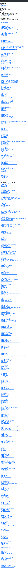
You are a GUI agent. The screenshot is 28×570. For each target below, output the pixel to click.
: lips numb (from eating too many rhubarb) (8, 241)
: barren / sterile (4, 130)
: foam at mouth (5, 408)
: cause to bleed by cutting (6, 97)
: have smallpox (5, 88)
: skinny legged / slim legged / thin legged (9, 197)
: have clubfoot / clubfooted (6, 284)
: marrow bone (4, 278)
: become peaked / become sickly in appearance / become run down (12, 46)
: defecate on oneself (5, 332)
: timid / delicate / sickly (6, 117)
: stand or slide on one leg (7, 359)
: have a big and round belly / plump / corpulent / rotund (11, 307)
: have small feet (5, 189)
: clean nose (5, 510)
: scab (3, 476)
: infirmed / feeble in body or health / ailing (8, 132)
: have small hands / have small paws (7, 195)
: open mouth (5, 378)
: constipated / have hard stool (6, 105)
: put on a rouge (5, 326)
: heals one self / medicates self (6, 357)
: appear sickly (6, 69)
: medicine (3, 128)
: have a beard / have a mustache (7, 220)
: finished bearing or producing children (9, 244)
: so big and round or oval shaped (7, 457)
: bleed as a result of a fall (6, 99)
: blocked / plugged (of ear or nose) (7, 53)
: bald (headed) (5, 334)
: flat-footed (4, 433)
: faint (4, 137)
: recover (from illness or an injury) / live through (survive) (10, 153)
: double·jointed (5, 474)
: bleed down (5, 43)
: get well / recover (4, 83)
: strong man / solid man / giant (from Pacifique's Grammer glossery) (12, 337)
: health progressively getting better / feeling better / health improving (13, 141)
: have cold (4, 162)
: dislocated (4, 469)
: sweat (3, 456)
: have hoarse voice (5, 52)
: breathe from (4, 173)
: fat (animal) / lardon (5, 534)
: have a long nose (5, 405)
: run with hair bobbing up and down (9, 230)
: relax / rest (4, 208)
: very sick (4, 59)
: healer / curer (4, 119)
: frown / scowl (5, 530)
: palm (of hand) (4, 290)
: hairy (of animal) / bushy (6, 419)
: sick (3, 66)
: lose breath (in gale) (6, 202)
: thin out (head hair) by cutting (7, 389)
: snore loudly (5, 272)
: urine (3, 443)
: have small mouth (5, 192)
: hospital (4, 76)
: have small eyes (5, 191)
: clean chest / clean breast (7, 508)
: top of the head (5, 246)
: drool (4, 387)
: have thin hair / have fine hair (7, 390)
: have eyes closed (5, 439)
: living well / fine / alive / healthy (6, 170)
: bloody (4, 95)
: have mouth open (5, 379)
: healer (4, 129)
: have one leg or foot (6, 360)
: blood (3, 295)
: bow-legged (5, 363)
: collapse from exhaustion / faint (7, 174)
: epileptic (4, 163)
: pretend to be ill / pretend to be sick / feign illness (10, 67)
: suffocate (4, 34)
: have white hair (5, 497)
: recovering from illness (6, 45)
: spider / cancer (5, 75)
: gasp (3, 231)
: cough (3, 126)
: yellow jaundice (5, 180)
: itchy (3, 61)
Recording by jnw (3, 7)
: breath (4, 475)
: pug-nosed (4, 435)
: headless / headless (5, 460)
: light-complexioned (6, 498)
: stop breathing (5, 51)
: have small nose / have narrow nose (8, 196)
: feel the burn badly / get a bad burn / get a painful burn (10, 70)
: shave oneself (5, 394)
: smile (4, 528)
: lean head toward (5, 217)
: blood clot (4, 490)
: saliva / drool (5, 388)
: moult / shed (4, 395)
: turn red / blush (6, 328)
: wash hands (5, 245)
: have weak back (5, 103)
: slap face (4, 396)
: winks (4, 288)
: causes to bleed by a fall (6, 102)
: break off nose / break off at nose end (8, 566)
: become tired (4, 273)
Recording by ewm (4, 6)
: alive (3, 108)
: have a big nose (5, 312)
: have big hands (5, 311)
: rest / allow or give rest (6, 209)
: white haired (5, 495)
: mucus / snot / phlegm (5, 482)
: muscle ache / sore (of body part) (7, 71)
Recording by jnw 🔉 (7, 15)
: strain (4, 142)
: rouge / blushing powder (7, 325)
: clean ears (5, 511)
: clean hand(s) (5, 509)
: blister (4, 147)
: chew (3, 184)
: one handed (4, 361)
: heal (3, 124)
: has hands (4, 480)
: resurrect (4, 188)
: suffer (3, 48)
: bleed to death (5, 31)
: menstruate (5, 517)
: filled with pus (5, 166)
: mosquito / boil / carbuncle (6, 74)
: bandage (4, 22)
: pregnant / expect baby (6, 265)
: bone (3, 514)
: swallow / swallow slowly (6, 340)
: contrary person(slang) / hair (6, 429)
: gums (4, 540)
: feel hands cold (5, 268)
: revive (3, 110)
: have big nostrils (5, 314)
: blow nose (4, 445)
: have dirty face (5, 330)
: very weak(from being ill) (7, 62)
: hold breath (4, 203)
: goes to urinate (4, 351)
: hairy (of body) (6, 421)
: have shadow (5, 478)
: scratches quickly (5, 547)
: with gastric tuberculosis (6, 131)
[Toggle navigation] (27, 1)
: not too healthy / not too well (7, 113)
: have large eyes (5, 306)
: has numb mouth (5, 409)
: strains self (4, 143)
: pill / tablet (4, 24)
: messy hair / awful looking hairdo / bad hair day (10, 224)
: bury (3, 487)
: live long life (4, 140)
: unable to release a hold (6, 199)
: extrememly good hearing (7, 116)
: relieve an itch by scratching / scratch (8, 253)
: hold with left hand (5, 383)
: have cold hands (5, 455)
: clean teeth (5, 503)
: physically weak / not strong (6, 167)
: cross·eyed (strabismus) (6, 382)
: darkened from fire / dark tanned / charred (9, 321)
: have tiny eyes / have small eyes (8, 190)
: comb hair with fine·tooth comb (7, 352)
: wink (4, 287)
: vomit (4, 158)
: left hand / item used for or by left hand (8, 384)
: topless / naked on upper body (7, 226)
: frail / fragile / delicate (6, 106)
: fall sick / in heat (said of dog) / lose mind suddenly (9, 80)
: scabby (3, 169)
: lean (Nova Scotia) (5, 533)
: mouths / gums (4, 185)
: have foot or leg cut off (6, 463)
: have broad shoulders (6, 250)
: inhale (4, 529)
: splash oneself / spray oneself (7, 216)
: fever (4, 40)
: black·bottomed (5, 319)
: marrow (3, 532)
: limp (3, 36)
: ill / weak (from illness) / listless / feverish (8, 154)
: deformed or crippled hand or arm (7, 436)
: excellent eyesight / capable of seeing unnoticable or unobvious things (13, 355)
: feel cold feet (5, 269)
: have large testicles (6, 308)
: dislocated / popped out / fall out (7, 467)
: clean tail (4, 502)
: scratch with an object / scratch (7, 259)
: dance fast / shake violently (7, 149)
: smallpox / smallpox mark (6, 87)
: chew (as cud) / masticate (6, 451)
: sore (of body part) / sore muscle (7, 72)
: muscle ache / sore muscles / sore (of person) (9, 274)
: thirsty (4, 366)
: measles (3, 25)
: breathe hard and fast (6, 252)
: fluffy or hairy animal (5, 418)
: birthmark (4, 276)
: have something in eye (5, 386)
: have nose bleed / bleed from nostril (7, 385)
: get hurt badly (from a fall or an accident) (8, 550)
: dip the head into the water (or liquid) (8, 212)
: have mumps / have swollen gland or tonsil (9, 164)
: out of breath (5, 242)
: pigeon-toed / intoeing (6, 453)
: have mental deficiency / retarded (7, 27)
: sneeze (3, 240)
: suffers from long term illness (7, 139)
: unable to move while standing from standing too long (10, 198)
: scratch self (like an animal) (6, 261)
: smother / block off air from (7, 33)
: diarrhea (4, 58)
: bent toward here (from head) (7, 521)
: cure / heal (4, 120)
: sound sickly (5, 68)
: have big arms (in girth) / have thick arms (9, 315)
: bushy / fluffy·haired (5, 411)
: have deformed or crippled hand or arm (8, 437)
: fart (2, 403)
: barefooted (4, 440)
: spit (4, 223)
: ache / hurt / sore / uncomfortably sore (8, 264)
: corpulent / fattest (5, 104)
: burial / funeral (5, 488)
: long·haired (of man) (5, 428)
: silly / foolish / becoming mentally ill (7, 28)
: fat (3, 535)
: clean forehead (6, 513)
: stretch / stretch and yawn (5, 444)
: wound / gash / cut (5, 86)
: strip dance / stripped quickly (7, 227)
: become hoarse (4, 55)
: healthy (3, 160)
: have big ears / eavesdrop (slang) (8, 313)
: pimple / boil (4, 416)
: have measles (5, 26)
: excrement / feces (5, 344)
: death (3, 369)
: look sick (5, 65)
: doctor (4, 92)
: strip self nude (5, 225)
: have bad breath (5, 89)
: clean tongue (5, 506)
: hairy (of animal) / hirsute (7, 417)
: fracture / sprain (6, 549)
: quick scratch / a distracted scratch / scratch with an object (10, 260)
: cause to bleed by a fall (7, 101)
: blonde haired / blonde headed (8, 541)
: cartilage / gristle (5, 543)
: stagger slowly (4, 294)
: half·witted (4, 35)
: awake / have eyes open (5, 499)
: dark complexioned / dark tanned (8, 320)
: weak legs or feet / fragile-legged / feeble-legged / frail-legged (11, 293)
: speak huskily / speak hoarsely (6, 54)
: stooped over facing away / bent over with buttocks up (11, 229)
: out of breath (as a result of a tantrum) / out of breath (10, 32)
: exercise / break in (6, 236)
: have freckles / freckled (6, 233)
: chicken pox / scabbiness (7, 168)
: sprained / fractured (6, 247)
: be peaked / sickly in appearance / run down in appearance (11, 47)
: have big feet (4, 317)
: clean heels (5, 505)
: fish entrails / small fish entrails (7, 516)
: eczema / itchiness (6, 60)
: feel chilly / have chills (6, 267)
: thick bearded (4, 381)
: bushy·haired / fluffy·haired (6, 412)
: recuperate (4, 123)
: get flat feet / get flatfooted (8, 391)
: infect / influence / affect (6, 107)
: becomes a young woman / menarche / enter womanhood (11, 211)
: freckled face (4, 200)
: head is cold (5, 266)
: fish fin (3, 348)
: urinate (3, 466)
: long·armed (5, 410)
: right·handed (4, 283)
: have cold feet (5, 454)
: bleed (4, 93)
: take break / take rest (6, 210)
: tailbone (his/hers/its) (5, 481)
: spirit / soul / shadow (6, 477)
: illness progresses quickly (6, 85)
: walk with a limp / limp (5, 205)
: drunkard (4, 78)
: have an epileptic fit (6, 523)
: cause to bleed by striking (6, 98)
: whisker (3, 544)
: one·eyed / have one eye (7, 358)
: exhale (4, 470)
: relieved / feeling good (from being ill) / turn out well (9, 525)
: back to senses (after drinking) (6, 156)
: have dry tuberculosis (6, 39)
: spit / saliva (4, 292)
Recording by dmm (4, 5)
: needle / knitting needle (5, 151)
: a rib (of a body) (5, 479)
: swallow (4, 338)
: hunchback (5, 459)
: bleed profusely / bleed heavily (7, 42)
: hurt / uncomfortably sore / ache (7, 63)
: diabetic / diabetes (6, 157)
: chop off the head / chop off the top (8, 461)
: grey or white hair (5, 496)
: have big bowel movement (7, 310)
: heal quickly (4, 114)
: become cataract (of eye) (6, 518)
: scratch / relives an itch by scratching (8, 254)
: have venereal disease (5, 178)
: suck (3, 371)
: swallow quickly (5, 341)
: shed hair (4, 401)
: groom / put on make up (6, 281)
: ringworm (4, 345)
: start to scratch (5, 414)
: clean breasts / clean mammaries (8, 507)
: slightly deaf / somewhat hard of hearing (9, 29)
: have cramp (5, 522)
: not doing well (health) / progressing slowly (8, 90)
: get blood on (5, 296)
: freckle (4, 234)
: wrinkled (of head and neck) (6, 207)
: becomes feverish (6, 41)
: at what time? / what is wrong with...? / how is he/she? (9, 161)
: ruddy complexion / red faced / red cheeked (9, 329)
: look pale (5, 493)
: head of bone (5, 515)
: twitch (4, 238)
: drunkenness (4, 79)
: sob (3, 213)
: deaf (4, 56)
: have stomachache (5, 155)
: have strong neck (6, 335)
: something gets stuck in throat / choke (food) (9, 38)
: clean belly (5, 504)
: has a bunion (5, 144)
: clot (4, 491)
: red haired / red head (6, 327)
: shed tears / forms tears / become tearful (9, 432)
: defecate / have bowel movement (7, 331)
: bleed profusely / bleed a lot (7, 420)
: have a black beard (6, 318)
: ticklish (3, 270)
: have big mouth (5, 322)
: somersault (4, 286)
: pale (4, 494)
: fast (3, 159)
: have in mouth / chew (6, 183)
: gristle (3, 542)
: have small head (5, 193)
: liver (3, 486)
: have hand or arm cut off (6, 464)
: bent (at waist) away (5, 215)
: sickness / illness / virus (6, 77)
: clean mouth (5, 501)
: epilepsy (4, 73)
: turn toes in (5, 187)
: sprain (4, 133)
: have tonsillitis (4, 165)
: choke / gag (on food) (5, 127)
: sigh (3, 524)
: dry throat (4, 415)
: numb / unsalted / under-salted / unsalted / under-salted (10, 407)
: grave (4, 489)
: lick (3, 349)
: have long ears (5, 406)
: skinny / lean (4, 186)
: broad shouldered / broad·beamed (8, 251)
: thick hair (4, 380)
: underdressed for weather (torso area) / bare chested (10, 342)
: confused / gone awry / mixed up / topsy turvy (9, 49)
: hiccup (3, 214)
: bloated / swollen (5, 112)
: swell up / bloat (5, 146)
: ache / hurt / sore (5, 263)
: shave (4, 392)
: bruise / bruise (5, 365)
